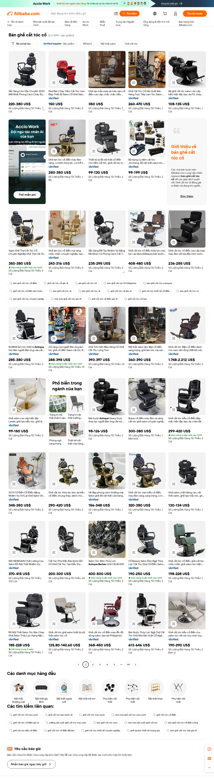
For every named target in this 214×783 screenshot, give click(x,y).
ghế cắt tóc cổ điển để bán (59, 730)
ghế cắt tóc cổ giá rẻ (56, 283)
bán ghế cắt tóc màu (105, 722)
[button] (116, 13)
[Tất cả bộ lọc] (21, 44)
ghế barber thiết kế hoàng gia (143, 730)
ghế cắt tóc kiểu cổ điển (23, 730)
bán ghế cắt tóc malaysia (157, 283)
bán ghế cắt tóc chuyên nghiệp (26, 299)
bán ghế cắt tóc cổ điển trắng (181, 722)
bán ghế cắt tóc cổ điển (23, 283)
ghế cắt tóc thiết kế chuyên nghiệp (100, 730)
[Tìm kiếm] (129, 13)
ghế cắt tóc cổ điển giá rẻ (103, 299)
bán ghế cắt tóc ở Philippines (120, 283)
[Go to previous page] (78, 664)
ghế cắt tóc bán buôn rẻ (58, 714)
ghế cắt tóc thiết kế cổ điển (154, 291)
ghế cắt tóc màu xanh (92, 714)
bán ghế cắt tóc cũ (187, 291)
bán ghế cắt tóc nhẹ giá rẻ (182, 730)
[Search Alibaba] (81, 14)
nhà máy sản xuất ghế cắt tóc (141, 722)
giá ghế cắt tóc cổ (86, 283)
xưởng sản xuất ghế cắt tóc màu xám (66, 722)
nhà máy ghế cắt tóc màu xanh (128, 714)
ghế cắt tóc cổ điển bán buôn (25, 291)
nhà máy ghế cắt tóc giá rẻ (66, 299)
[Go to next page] (135, 664)
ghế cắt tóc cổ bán (135, 299)
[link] (209, 749)
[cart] (165, 14)
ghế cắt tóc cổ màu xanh (23, 714)
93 (128, 664)
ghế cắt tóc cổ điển (164, 714)
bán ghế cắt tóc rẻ (60, 291)
